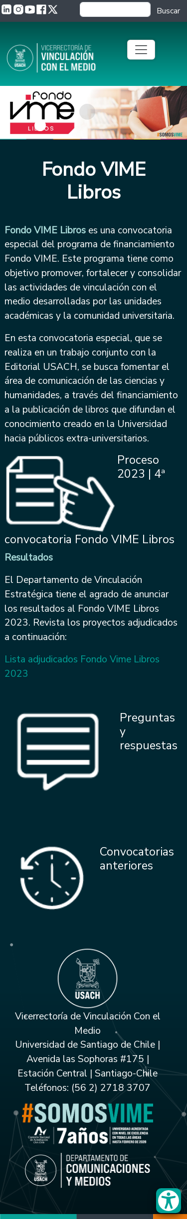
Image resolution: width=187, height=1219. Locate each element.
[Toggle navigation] (141, 50)
